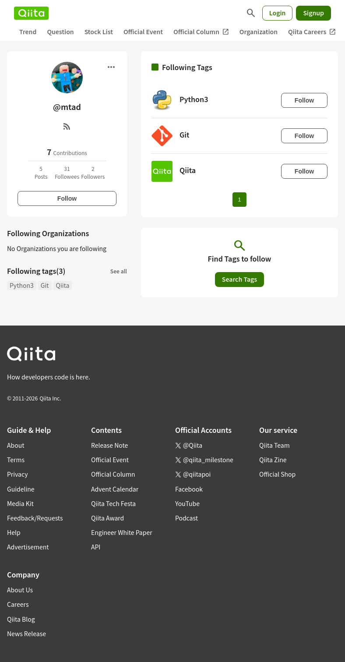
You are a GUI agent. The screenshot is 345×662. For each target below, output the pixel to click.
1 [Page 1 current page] (239, 199)
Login (277, 12)
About (15, 445)
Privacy (17, 474)
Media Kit (20, 503)
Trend (27, 31)
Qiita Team (274, 445)
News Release (26, 633)
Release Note (109, 445)
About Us (20, 589)
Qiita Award (107, 517)
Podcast (186, 517)
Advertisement (28, 546)
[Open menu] (111, 67)
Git (45, 285)
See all (118, 271)
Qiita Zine (273, 459)
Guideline (21, 489)
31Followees (67, 172)
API (95, 546)
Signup (313, 12)
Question (60, 31)
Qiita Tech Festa (113, 503)
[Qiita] (31, 13)
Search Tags (239, 279)
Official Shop (277, 474)
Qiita (63, 285)
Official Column (201, 31)
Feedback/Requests (35, 517)
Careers (17, 604)
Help (14, 532)
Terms (16, 459)
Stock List (98, 31)
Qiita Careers (312, 31)
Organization (258, 31)
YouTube (187, 503)
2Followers (93, 172)
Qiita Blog (21, 619)
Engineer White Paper (121, 532)
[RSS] (67, 126)
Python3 (22, 285)
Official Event (143, 31)
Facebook (189, 489)
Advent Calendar (114, 489)
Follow (67, 198)
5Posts (41, 172)
